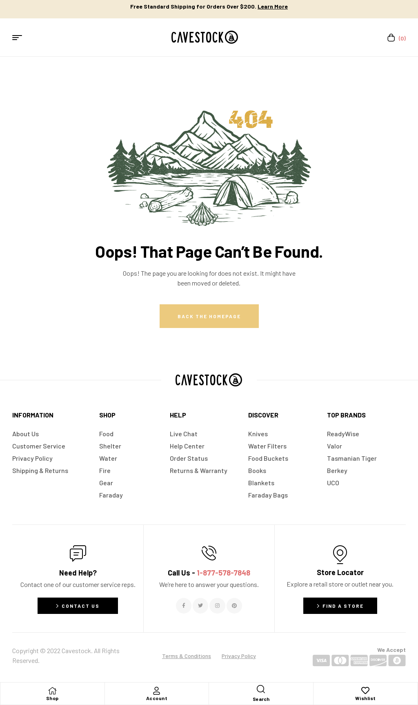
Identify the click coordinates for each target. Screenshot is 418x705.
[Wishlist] (365, 691)
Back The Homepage (209, 316)
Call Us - (209, 572)
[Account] (157, 691)
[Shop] (52, 691)
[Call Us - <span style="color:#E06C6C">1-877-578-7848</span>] (209, 553)
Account (157, 698)
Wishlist (365, 698)
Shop (52, 698)
